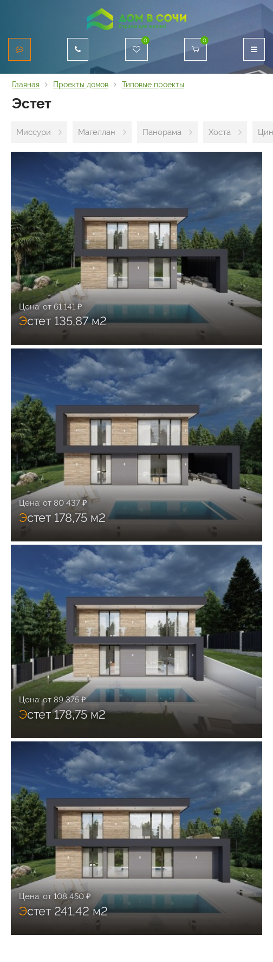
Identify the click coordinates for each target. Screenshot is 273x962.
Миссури (33, 132)
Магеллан (96, 132)
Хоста (220, 132)
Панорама (161, 132)
